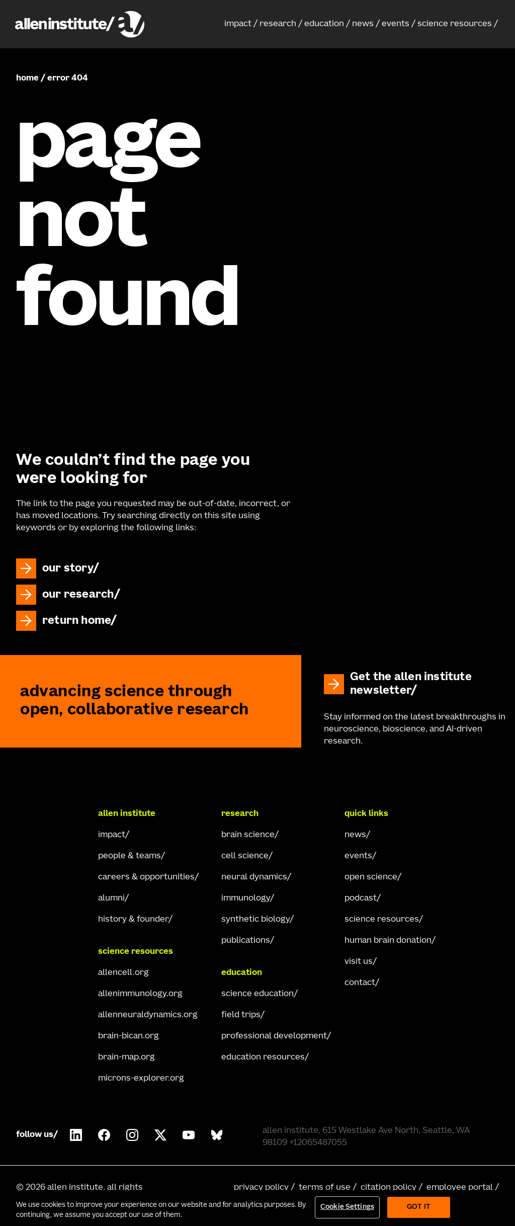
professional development (274, 1036)
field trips (241, 1015)
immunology (245, 898)
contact (360, 983)
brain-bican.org (128, 1036)
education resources (263, 1057)
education (324, 24)
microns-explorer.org (141, 1079)
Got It (419, 1207)
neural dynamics (254, 877)
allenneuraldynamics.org (148, 1015)
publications (245, 941)
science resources (454, 24)
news (363, 24)
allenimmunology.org (140, 994)
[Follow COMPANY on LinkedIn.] (76, 1135)
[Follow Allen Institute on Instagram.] (132, 1135)
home (27, 78)
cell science (245, 856)
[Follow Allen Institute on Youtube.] (189, 1135)
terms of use (325, 1188)
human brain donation (388, 941)
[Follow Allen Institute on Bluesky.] (217, 1135)
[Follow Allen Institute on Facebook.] (104, 1135)
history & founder (133, 920)
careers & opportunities (146, 877)
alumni (111, 898)
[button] (241, 24)
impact (237, 24)
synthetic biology (255, 920)
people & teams (129, 856)
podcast (361, 898)
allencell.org (123, 973)
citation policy (388, 1188)
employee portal (459, 1188)
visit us (359, 962)
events (395, 24)
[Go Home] (52, 814)
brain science (248, 835)
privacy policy (261, 1188)
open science (371, 877)
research (278, 24)
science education (257, 994)
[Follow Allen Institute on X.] (160, 1135)
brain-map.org (126, 1057)
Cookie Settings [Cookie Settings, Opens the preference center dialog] (347, 1207)
